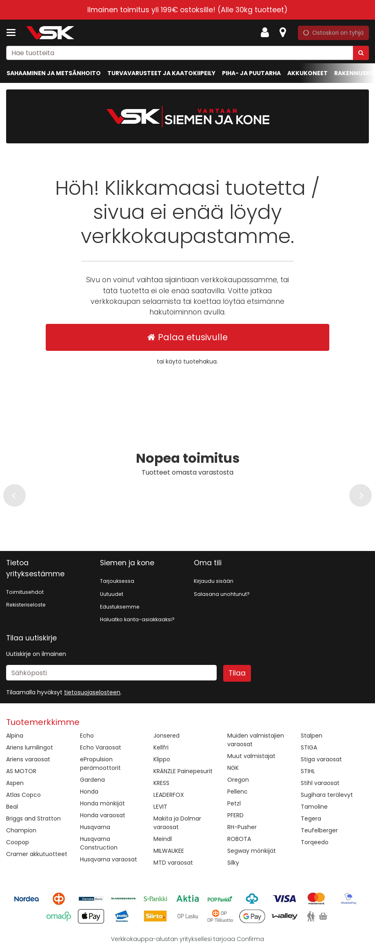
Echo (87, 735)
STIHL (308, 771)
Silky (233, 863)
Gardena (92, 780)
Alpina (14, 735)
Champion (21, 830)
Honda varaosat (102, 815)
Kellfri (161, 747)
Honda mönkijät (102, 803)
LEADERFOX (168, 795)
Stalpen (311, 735)
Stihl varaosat (320, 783)
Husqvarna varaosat (108, 859)
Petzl (234, 803)
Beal (12, 807)
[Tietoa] (282, 33)
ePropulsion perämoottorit (100, 763)
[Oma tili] (267, 33)
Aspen (15, 783)
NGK (233, 768)
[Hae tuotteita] (187, 53)
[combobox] (187, 53)
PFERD (235, 815)
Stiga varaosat (321, 759)
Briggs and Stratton (33, 818)
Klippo (161, 759)
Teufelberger (319, 830)
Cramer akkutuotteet (36, 854)
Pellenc (237, 791)
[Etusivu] (50, 32)
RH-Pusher (242, 827)
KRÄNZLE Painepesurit (183, 771)
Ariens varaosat (28, 759)
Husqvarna (95, 827)
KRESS (161, 783)
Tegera (311, 818)
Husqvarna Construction (99, 843)
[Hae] (361, 53)
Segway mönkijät (251, 851)
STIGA (309, 747)
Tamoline (314, 807)
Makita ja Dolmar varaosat (177, 822)
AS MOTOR (21, 771)
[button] (92, 692)
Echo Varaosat (100, 747)
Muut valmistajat (251, 756)
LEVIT (160, 807)
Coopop (17, 842)
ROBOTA (239, 839)
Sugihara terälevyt (327, 795)
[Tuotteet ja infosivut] (13, 32)
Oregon (238, 780)
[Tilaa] (237, 673)
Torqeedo (314, 842)
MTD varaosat (173, 863)
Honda (89, 791)
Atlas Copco (23, 795)
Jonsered (166, 735)
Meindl (162, 839)
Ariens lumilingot (29, 747)
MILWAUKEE (168, 851)
